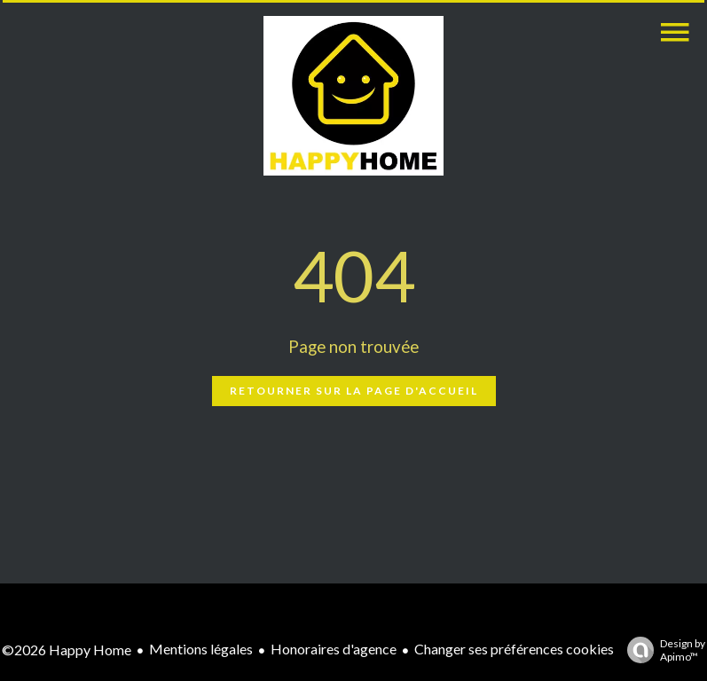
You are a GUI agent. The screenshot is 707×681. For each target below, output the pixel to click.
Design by (661, 650)
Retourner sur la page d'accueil (354, 390)
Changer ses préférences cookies (514, 648)
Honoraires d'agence (334, 648)
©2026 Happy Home (66, 649)
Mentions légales (201, 648)
